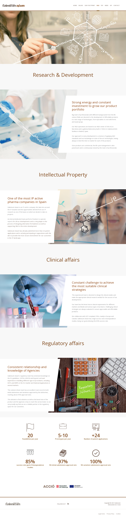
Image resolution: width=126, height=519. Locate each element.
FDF (102, 5)
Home (75, 5)
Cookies (118, 514)
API (111, 5)
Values (80, 5)
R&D (98, 5)
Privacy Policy (110, 514)
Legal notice (101, 514)
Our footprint (90, 5)
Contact (116, 5)
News (106, 5)
